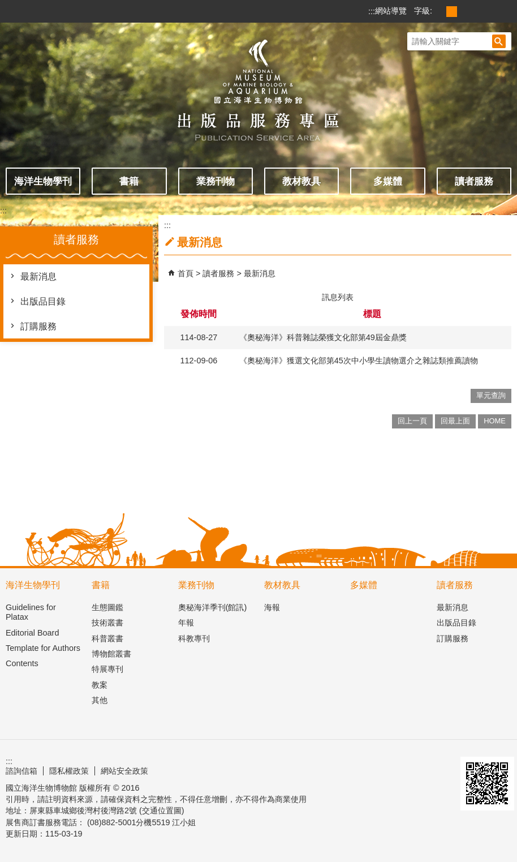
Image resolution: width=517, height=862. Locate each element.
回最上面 (455, 421)
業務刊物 (215, 181)
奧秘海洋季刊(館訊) (212, 607)
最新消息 (38, 276)
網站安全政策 (124, 770)
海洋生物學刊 (43, 181)
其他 (99, 700)
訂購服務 (38, 326)
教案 (99, 684)
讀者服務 (474, 181)
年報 (186, 622)
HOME (495, 421)
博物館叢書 (111, 653)
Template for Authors (43, 648)
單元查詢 (491, 395)
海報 (272, 607)
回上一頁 (412, 421)
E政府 (387, 769)
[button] (499, 41)
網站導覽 (391, 10)
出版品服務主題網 (258, 84)
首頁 (185, 273)
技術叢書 (107, 622)
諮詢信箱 (21, 770)
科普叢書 (107, 638)
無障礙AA (430, 765)
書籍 (129, 181)
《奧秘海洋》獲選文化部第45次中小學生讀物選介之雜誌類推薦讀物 (358, 360)
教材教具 (301, 181)
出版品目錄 (43, 301)
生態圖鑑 (107, 607)
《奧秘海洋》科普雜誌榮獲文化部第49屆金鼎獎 (323, 337)
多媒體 (387, 181)
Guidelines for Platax (31, 612)
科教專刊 (194, 638)
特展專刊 (107, 669)
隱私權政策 (69, 770)
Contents (22, 663)
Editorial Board (32, 632)
